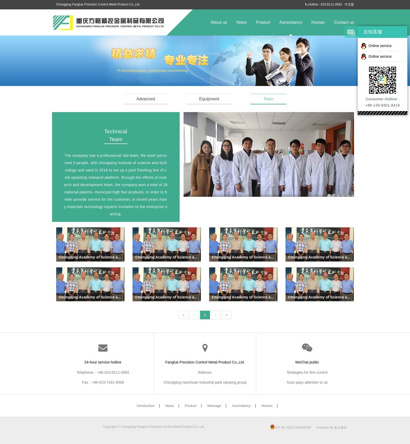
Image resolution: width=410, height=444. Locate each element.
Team (268, 99)
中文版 (349, 4)
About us (218, 22)
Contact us (344, 22)
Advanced (145, 99)
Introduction (146, 406)
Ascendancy (291, 22)
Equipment (209, 99)
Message (214, 406)
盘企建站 (340, 427)
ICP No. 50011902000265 (290, 427)
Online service (376, 46)
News (241, 22)
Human (318, 22)
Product (263, 22)
